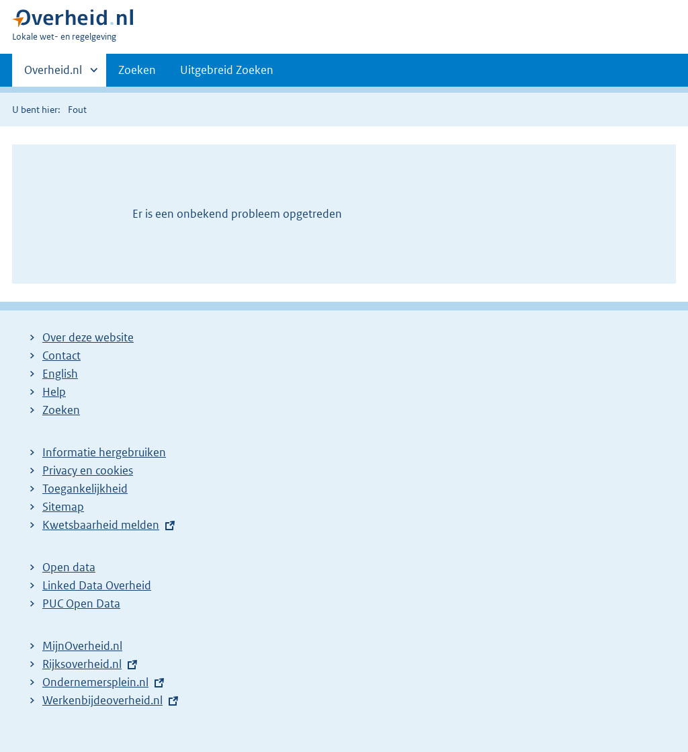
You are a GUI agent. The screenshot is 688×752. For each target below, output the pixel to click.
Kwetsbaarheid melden (100, 524)
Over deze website (88, 337)
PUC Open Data (81, 603)
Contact (61, 355)
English (60, 373)
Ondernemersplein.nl (95, 682)
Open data (68, 567)
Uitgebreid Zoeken (226, 69)
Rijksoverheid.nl (82, 664)
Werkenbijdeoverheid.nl (102, 700)
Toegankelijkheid (85, 488)
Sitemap (63, 506)
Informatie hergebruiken (104, 452)
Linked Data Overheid (96, 585)
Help (54, 391)
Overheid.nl (53, 74)
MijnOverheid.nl (82, 645)
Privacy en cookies (87, 470)
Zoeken (137, 69)
